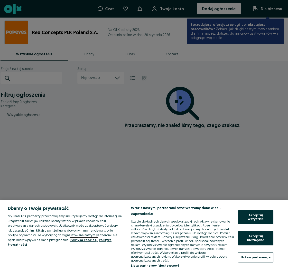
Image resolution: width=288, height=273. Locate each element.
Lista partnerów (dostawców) (155, 265)
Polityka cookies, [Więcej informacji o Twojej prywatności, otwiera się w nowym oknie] (84, 240)
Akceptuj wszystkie (256, 217)
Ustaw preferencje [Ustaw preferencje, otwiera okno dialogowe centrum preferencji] (255, 257)
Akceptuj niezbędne (255, 238)
